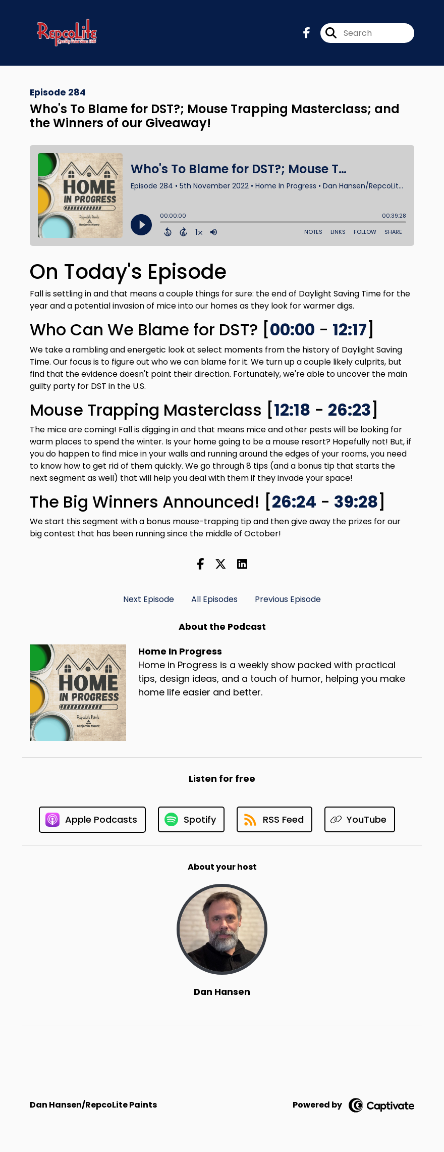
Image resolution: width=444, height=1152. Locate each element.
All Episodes (214, 599)
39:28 (356, 501)
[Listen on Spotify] (191, 819)
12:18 (292, 409)
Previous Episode (288, 599)
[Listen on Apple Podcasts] (92, 820)
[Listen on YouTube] (360, 819)
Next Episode (148, 599)
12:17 (349, 329)
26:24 (294, 501)
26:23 (349, 409)
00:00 (292, 329)
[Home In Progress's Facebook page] (306, 33)
